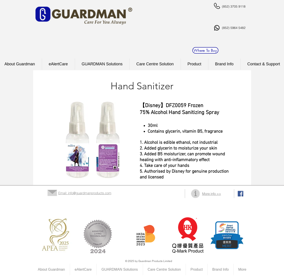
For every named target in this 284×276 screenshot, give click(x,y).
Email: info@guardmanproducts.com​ (84, 193)
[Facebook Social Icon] (240, 193)
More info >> (211, 194)
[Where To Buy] (205, 50)
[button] (155, 64)
